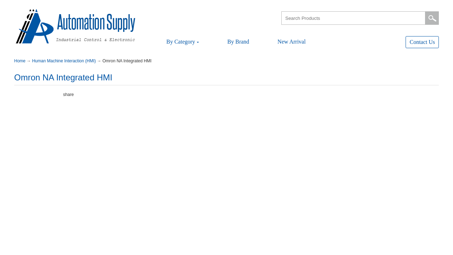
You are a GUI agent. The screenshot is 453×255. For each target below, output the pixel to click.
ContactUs (422, 42)
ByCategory (182, 42)
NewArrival (291, 42)
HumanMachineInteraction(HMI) (64, 60)
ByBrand (238, 42)
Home (20, 60)
